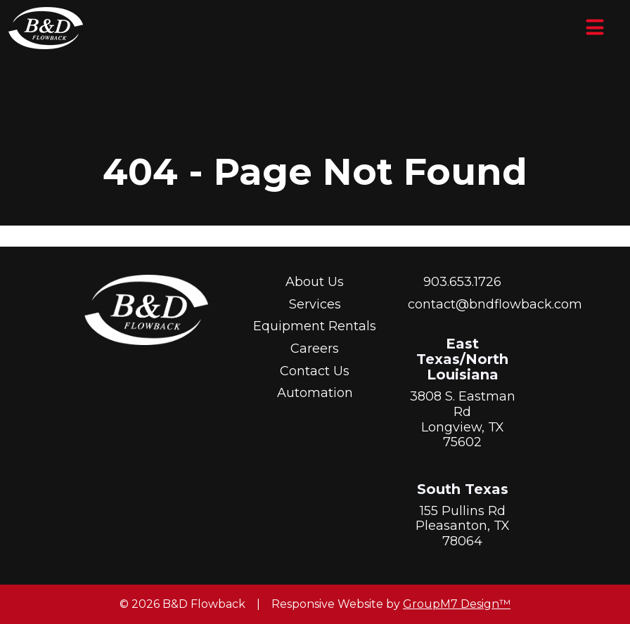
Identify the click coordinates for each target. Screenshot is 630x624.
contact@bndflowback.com (495, 304)
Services (315, 304)
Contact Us (314, 371)
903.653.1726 (462, 282)
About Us (314, 282)
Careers (314, 348)
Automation (315, 393)
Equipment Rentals (314, 326)
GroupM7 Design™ (456, 604)
